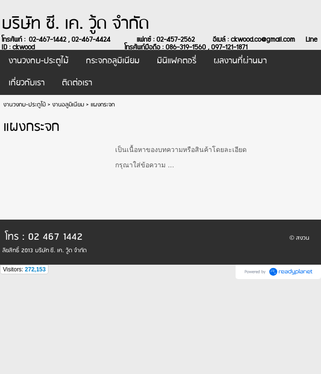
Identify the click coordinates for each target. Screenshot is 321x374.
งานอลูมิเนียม (68, 105)
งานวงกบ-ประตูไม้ (24, 105)
